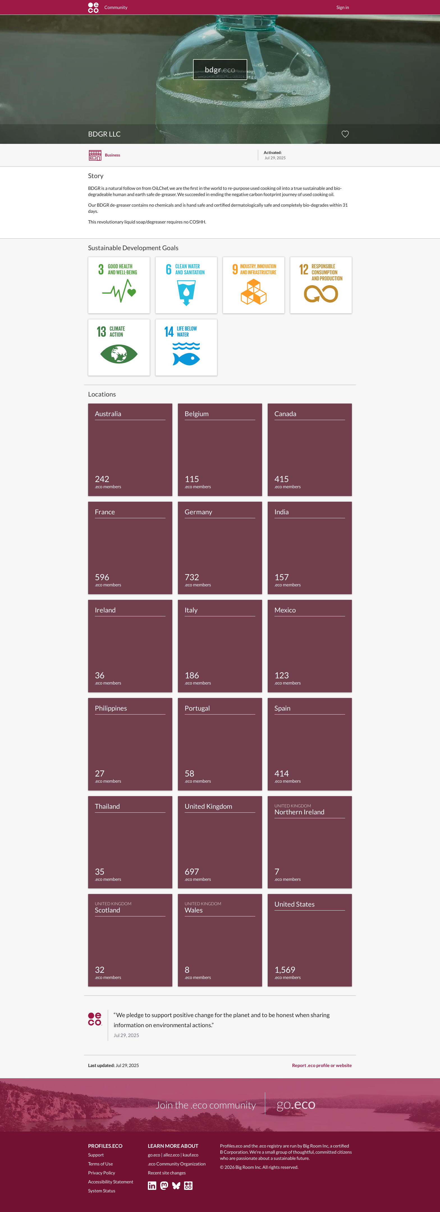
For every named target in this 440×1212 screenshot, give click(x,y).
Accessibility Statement (110, 1181)
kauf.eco (190, 1154)
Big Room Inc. (248, 1167)
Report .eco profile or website (322, 1065)
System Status (101, 1190)
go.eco (154, 1154)
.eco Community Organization (177, 1163)
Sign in (342, 7)
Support (96, 1154)
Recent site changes (167, 1172)
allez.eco (171, 1154)
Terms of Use (100, 1163)
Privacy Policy (101, 1172)
